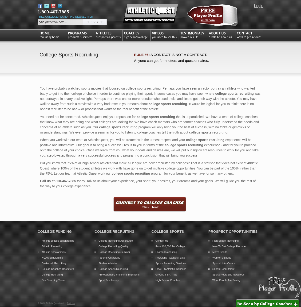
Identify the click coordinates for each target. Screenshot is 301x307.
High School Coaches (167, 280)
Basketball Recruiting (54, 263)
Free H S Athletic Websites (170, 269)
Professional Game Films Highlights (119, 274)
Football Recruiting (166, 252)
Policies (71, 303)
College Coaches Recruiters (58, 269)
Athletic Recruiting (52, 246)
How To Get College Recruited (229, 246)
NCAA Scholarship (52, 257)
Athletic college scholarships (58, 240)
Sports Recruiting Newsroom (228, 274)
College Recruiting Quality (113, 246)
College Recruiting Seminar (114, 252)
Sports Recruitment (223, 269)
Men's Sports (219, 252)
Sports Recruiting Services (170, 263)
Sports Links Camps (223, 263)
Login (258, 6)
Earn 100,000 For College (170, 246)
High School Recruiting (225, 240)
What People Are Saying (226, 280)
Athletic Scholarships (54, 252)
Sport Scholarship (109, 280)
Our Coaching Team (53, 280)
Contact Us (161, 240)
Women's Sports (221, 257)
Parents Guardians (109, 257)
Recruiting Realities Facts (170, 257)
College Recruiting (52, 274)
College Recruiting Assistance (116, 240)
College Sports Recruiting (113, 269)
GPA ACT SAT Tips (166, 274)
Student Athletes (108, 263)
